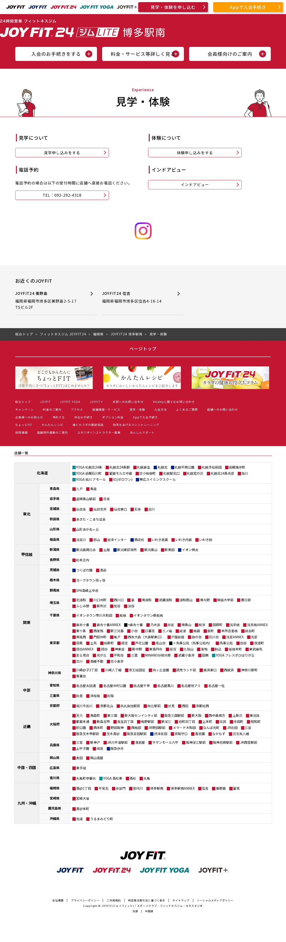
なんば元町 (211, 727)
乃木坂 (155, 624)
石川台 (214, 636)
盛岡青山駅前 (86, 498)
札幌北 (162, 467)
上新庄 (237, 715)
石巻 (137, 509)
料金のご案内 (52, 409)
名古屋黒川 (165, 685)
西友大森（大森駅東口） (146, 636)
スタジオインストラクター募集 (99, 432)
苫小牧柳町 (147, 473)
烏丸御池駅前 (130, 705)
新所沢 (102, 606)
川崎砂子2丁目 (87, 670)
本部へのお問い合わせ (128, 402)
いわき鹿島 (160, 539)
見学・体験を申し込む (173, 7)
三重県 (54, 695)
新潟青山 (150, 549)
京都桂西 (202, 705)
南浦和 (147, 599)
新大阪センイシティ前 (141, 715)
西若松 (139, 539)
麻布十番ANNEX (109, 624)
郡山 (96, 539)
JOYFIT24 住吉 (135, 297)
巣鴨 (204, 649)
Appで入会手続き (248, 7)
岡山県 (54, 757)
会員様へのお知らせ (29, 417)
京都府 (54, 705)
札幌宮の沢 (195, 473)
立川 (79, 661)
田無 (205, 655)
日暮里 (150, 630)
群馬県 (54, 590)
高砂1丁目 (83, 788)
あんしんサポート (142, 432)
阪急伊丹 (117, 748)
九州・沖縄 (26, 803)
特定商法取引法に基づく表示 (146, 900)
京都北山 (106, 705)
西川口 (119, 599)
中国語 (149, 911)
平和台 (119, 655)
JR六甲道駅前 (117, 742)
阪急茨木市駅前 (87, 733)
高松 (133, 778)
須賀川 (81, 539)
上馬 (93, 643)
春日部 (246, 599)
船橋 (123, 615)
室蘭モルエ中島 (120, 473)
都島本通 (82, 721)
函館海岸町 (237, 467)
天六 (79, 715)
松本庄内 (82, 560)
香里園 (200, 733)
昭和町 (256, 721)
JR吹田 (232, 727)
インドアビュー (195, 184)
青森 (93, 488)
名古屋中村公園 (114, 685)
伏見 (171, 705)
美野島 (221, 788)
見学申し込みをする (62, 152)
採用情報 (21, 432)
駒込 (218, 649)
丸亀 (147, 778)
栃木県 (54, 580)
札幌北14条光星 (222, 473)
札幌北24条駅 (120, 467)
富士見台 (82, 655)
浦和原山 (186, 599)
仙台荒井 (100, 509)
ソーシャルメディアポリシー (215, 900)
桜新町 (109, 643)
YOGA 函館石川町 (89, 473)
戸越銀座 (177, 636)
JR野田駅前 (156, 727)
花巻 (106, 498)
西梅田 (136, 727)
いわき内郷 (183, 539)
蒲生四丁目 (125, 721)
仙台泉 (81, 509)
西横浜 (229, 670)
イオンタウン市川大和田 (94, 615)
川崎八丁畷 (113, 670)
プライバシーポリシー (85, 900)
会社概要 (58, 900)
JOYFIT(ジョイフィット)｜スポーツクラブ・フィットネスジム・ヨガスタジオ (152, 906)
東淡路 (255, 715)
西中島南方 (217, 715)
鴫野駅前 (147, 721)
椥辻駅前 (154, 705)
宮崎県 (54, 798)
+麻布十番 (135, 624)
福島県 (54, 539)
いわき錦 (205, 539)
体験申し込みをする (195, 152)
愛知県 (54, 685)
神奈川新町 (249, 670)
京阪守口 (181, 733)
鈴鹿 (79, 695)
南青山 (186, 624)
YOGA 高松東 (112, 778)
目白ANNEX (84, 649)
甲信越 (26, 554)
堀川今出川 (84, 705)
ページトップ (143, 348)
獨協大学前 (225, 599)
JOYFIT (45, 402)
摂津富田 (160, 733)
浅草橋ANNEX (257, 624)
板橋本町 (235, 649)
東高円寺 (155, 649)
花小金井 (117, 661)
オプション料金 (113, 417)
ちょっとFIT (23, 425)
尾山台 (161, 643)
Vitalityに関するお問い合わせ (174, 402)
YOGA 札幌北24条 (89, 467)
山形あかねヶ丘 (87, 529)
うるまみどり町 (101, 818)
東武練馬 (255, 649)
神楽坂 (120, 649)
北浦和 (81, 599)
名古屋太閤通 (86, 685)
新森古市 (103, 721)
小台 (134, 630)
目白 (104, 649)
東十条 (81, 630)
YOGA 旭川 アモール (91, 479)
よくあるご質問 (187, 409)
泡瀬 (79, 818)
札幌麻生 (143, 467)
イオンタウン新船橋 (148, 615)
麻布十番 (82, 624)
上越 (106, 549)
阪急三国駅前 (174, 715)
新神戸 (95, 742)
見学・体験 (137, 409)
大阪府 (54, 724)
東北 (26, 514)
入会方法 (160, 409)
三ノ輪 (167, 630)
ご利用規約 (114, 900)
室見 (236, 788)
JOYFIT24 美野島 (48, 300)
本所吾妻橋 (229, 630)
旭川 (244, 473)
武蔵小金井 (186, 655)
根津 (202, 624)
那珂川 (138, 788)
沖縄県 (54, 818)
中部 (26, 690)
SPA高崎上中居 (87, 590)
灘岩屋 (140, 742)
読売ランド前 (186, 670)
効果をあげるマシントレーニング (136, 425)
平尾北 (103, 788)
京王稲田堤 (137, 670)
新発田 (170, 549)
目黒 (79, 643)
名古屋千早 (142, 685)
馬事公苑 (226, 643)
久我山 (188, 649)
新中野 (137, 649)
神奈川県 (54, 672)
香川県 (54, 777)
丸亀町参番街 (86, 778)
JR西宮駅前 (248, 742)
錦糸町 (250, 630)
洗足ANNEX (235, 636)
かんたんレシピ (52, 425)
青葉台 (81, 676)
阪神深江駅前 (196, 742)
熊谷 (117, 606)
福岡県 (54, 788)
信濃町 (259, 643)
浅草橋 (235, 624)
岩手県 (54, 498)
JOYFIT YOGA (70, 402)
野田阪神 (117, 727)
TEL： (62, 195)
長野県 (54, 559)
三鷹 (134, 655)
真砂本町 (82, 808)
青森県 (54, 488)
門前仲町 (100, 636)
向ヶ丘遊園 (161, 670)
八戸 (79, 488)
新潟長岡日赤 (86, 549)
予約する (58, 417)
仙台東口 (120, 509)
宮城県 (54, 508)
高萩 (103, 570)
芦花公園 (141, 643)
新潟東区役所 (127, 549)
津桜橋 (95, 695)
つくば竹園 (84, 570)
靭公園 (81, 727)
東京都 (54, 642)
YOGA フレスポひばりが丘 (235, 655)
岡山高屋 (96, 757)
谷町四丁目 (187, 721)
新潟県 (54, 549)
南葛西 (81, 636)
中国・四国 (26, 767)
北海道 (42, 473)
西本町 (98, 727)
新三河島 (117, 630)
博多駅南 (156, 788)
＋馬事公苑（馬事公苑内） (192, 643)
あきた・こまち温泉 (91, 519)
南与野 (205, 599)
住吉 (205, 788)
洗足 (254, 636)
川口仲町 (100, 599)
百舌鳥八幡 (241, 733)
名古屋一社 (216, 685)
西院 (185, 705)
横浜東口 (210, 670)
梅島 (196, 630)
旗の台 (197, 636)
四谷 (243, 643)
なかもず (218, 733)
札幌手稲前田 (212, 467)
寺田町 (238, 721)
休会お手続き (83, 417)
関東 (26, 622)
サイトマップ (180, 900)
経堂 (124, 643)
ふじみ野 (82, 606)
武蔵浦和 (165, 599)
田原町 (218, 624)
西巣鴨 (98, 630)
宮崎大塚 (82, 798)
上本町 (207, 721)
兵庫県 (54, 745)
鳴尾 (100, 748)
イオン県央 (190, 549)
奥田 (79, 757)
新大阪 (196, 715)
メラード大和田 (184, 727)
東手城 (81, 768)
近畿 (26, 726)
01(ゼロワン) (122, 479)
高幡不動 (96, 661)
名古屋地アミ (191, 685)
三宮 (79, 742)
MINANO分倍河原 (158, 655)
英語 (135, 911)
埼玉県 (54, 602)
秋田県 (54, 519)
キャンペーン (24, 409)
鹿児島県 (54, 808)
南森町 (95, 715)
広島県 (54, 767)
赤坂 (170, 624)
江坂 (248, 727)
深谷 (131, 606)
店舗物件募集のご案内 (52, 432)
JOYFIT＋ (96, 402)
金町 (210, 630)
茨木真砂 (113, 733)
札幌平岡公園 (184, 467)
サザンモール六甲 (165, 742)
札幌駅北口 (171, 473)
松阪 (110, 695)
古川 (151, 509)
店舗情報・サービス (106, 409)
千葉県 (54, 615)
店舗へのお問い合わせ (222, 409)
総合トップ (23, 402)
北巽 (223, 721)
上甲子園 (82, 748)
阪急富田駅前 (137, 733)
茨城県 (54, 569)
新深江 (166, 721)
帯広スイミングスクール (158, 479)
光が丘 (102, 655)
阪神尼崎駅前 (223, 742)
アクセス (77, 409)
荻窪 (173, 649)
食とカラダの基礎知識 (88, 425)
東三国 (112, 715)
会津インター (117, 539)
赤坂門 (121, 788)
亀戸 (117, 636)
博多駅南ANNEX (183, 788)
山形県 (54, 529)
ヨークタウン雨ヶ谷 (90, 580)
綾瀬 (182, 630)
